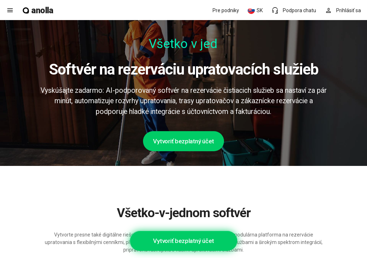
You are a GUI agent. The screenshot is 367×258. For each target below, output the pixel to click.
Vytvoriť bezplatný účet (183, 141)
